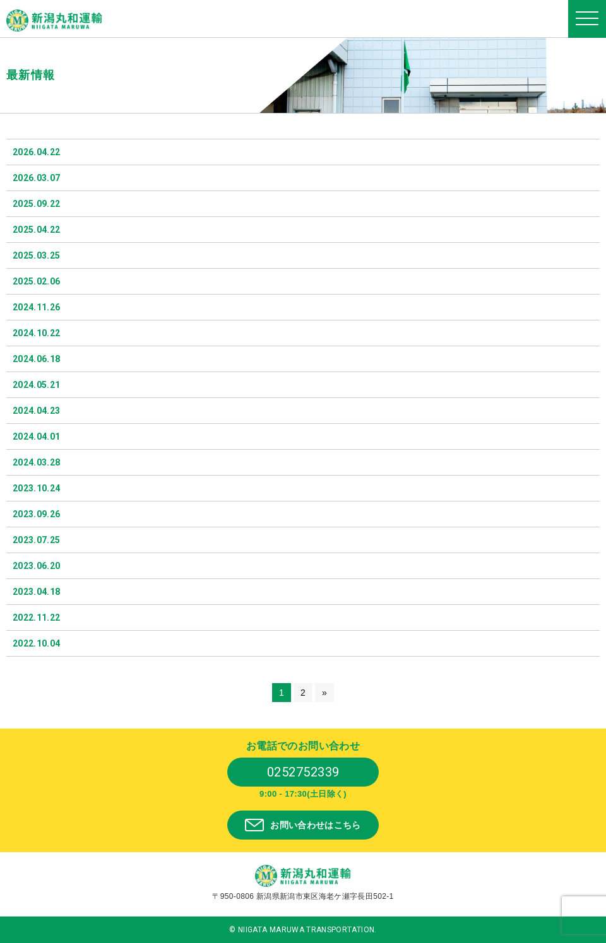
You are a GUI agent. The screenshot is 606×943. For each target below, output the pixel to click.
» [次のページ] (324, 693)
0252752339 (303, 772)
